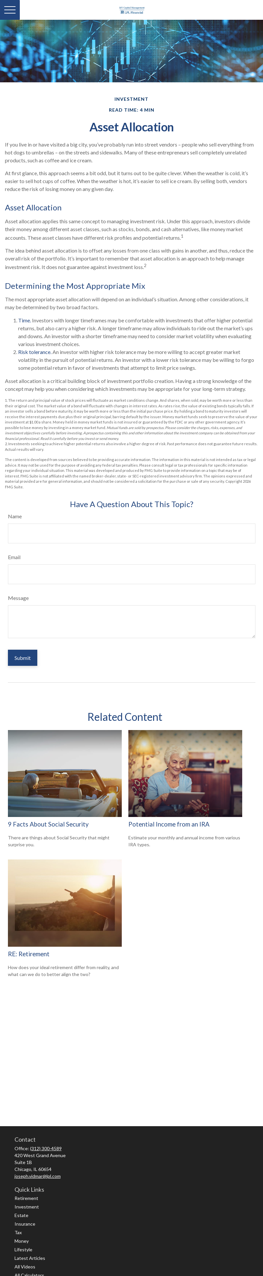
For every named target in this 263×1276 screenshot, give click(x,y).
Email (14, 557)
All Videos (25, 1266)
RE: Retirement (28, 954)
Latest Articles (30, 1258)
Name (15, 516)
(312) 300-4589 (46, 1148)
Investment (27, 1206)
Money (22, 1241)
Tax (18, 1232)
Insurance (25, 1224)
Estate (21, 1215)
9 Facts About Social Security (48, 824)
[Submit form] (22, 658)
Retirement (26, 1198)
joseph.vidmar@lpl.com (38, 1176)
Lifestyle (23, 1249)
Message (18, 598)
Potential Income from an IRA (169, 824)
